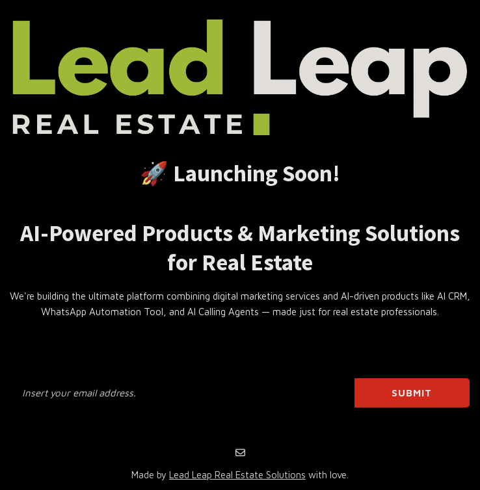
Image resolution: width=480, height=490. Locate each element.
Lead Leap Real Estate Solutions (237, 474)
